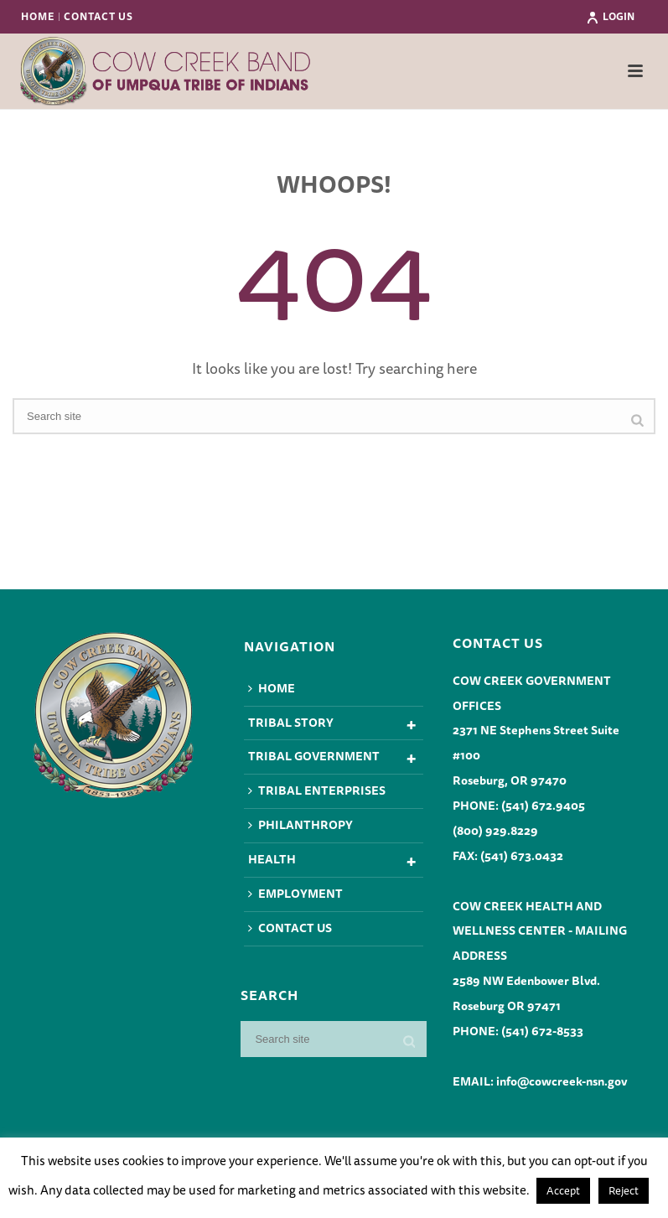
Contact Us (290, 928)
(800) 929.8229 (495, 831)
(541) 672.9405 (543, 805)
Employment (295, 893)
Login (610, 16)
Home (271, 688)
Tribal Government (314, 756)
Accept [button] (563, 1190)
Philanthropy (300, 825)
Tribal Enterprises (317, 790)
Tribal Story (291, 722)
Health (272, 859)
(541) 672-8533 (542, 1031)
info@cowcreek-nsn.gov (561, 1081)
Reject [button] (623, 1190)
